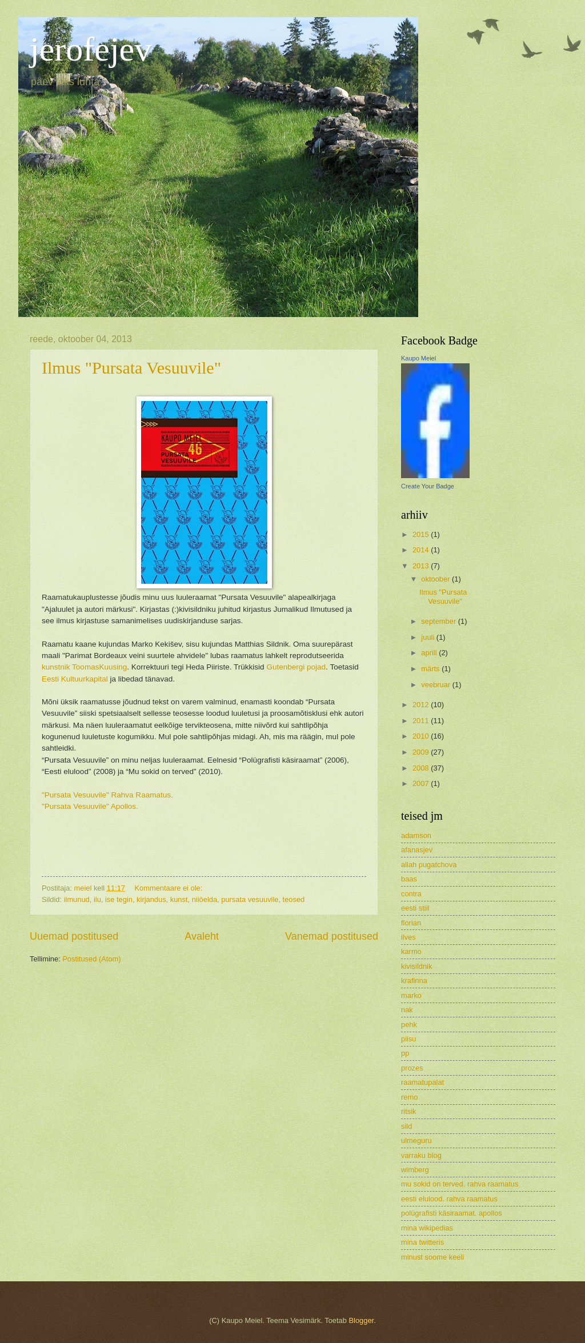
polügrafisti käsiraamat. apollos (451, 1213)
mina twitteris (422, 1242)
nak (407, 1009)
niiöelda (204, 899)
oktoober (436, 579)
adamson (416, 835)
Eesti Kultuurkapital (75, 679)
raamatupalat (422, 1082)
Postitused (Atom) (91, 959)
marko (411, 995)
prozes (412, 1068)
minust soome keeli (432, 1257)
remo (409, 1097)
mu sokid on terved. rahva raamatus (459, 1184)
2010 (421, 736)
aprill (430, 652)
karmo (411, 951)
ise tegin (119, 899)
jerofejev (90, 49)
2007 (421, 783)
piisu (408, 1039)
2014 (421, 550)
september (439, 621)
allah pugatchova (428, 864)
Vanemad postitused (331, 936)
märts (431, 668)
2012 (421, 704)
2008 (421, 768)
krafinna (414, 980)
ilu (97, 899)
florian (411, 923)
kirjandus (151, 899)
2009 (421, 752)
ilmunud (77, 899)
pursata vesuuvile (249, 899)
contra (411, 893)
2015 (421, 534)
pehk (409, 1024)
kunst (179, 899)
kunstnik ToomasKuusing (84, 667)
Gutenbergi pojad (296, 667)
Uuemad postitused (74, 936)
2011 (421, 720)
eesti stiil (415, 908)
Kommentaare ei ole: (170, 888)
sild (406, 1126)
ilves (408, 937)
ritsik (408, 1111)
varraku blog (421, 1155)
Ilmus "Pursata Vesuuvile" (131, 367)
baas (409, 879)
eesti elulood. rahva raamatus (449, 1198)
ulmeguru (416, 1140)
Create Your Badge (427, 486)
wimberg (415, 1169)
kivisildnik (416, 966)
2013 (421, 566)
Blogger (361, 1320)
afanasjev (416, 849)
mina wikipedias (427, 1228)
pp (405, 1053)
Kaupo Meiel (418, 358)
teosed (294, 899)
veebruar (436, 684)
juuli (428, 637)
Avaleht (202, 936)
